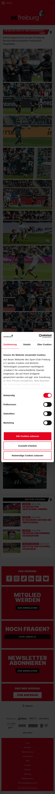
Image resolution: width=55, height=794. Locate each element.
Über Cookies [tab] (44, 344)
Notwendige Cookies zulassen (27, 455)
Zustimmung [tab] (10, 344)
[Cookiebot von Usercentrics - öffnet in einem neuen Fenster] (39, 336)
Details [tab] (27, 344)
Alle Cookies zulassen (27, 436)
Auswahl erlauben (27, 445)
